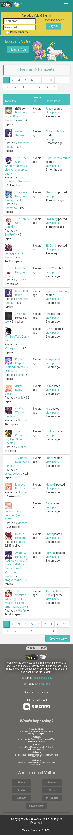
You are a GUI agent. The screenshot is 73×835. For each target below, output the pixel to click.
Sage (49, 503)
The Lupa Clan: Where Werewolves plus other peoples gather (16, 165)
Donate (52, 798)
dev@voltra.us (42, 683)
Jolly (20, 397)
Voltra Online (11, 4)
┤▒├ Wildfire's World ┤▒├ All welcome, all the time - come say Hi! (16, 599)
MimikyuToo (12, 348)
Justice (22, 446)
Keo (48, 408)
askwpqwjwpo (13, 473)
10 (64, 80)
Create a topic (58, 638)
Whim (21, 420)
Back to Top (36, 648)
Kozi (20, 374)
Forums (26, 69)
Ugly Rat (51, 552)
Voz (20, 120)
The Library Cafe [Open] (17, 222)
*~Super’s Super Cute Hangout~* (17, 461)
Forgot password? (53, 19)
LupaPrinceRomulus (17, 181)
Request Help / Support (36, 692)
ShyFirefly (11, 234)
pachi (21, 257)
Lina (48, 313)
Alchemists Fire (55, 131)
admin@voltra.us (43, 677)
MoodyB (23, 492)
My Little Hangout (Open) (15, 272)
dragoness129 (13, 580)
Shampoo (11, 207)
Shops (52, 790)
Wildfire (22, 610)
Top (48, 830)
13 (22, 86)
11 (6, 86)
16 (46, 86)
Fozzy (49, 108)
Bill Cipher (52, 245)
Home (21, 782)
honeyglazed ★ (14, 253)
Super (49, 458)
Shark (21, 541)
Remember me (17, 32)
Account (21, 798)
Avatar (21, 790)
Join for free (18, 49)
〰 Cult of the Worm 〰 (16, 135)
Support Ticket (36, 805)
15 (38, 86)
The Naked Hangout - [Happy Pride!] (16, 196)
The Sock (21, 313)
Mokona (22, 522)
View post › (52, 112)
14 (30, 86)
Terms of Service (31, 830)
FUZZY (22, 280)
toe (7, 321)
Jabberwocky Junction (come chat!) (14, 515)
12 (14, 86)
